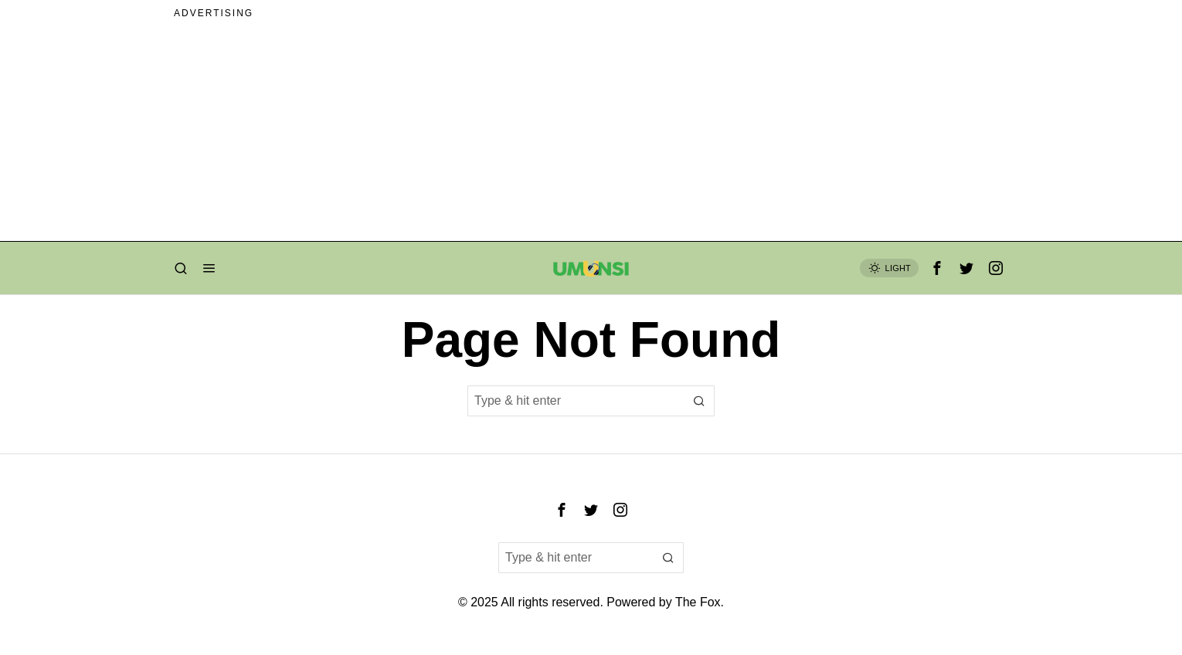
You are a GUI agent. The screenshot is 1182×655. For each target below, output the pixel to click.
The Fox (698, 602)
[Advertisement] (591, 133)
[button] (699, 400)
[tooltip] (937, 268)
